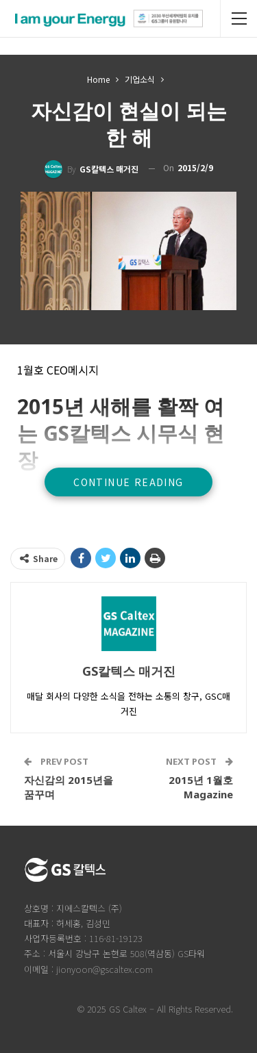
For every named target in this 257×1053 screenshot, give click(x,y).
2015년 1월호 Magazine (201, 787)
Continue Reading (128, 482)
